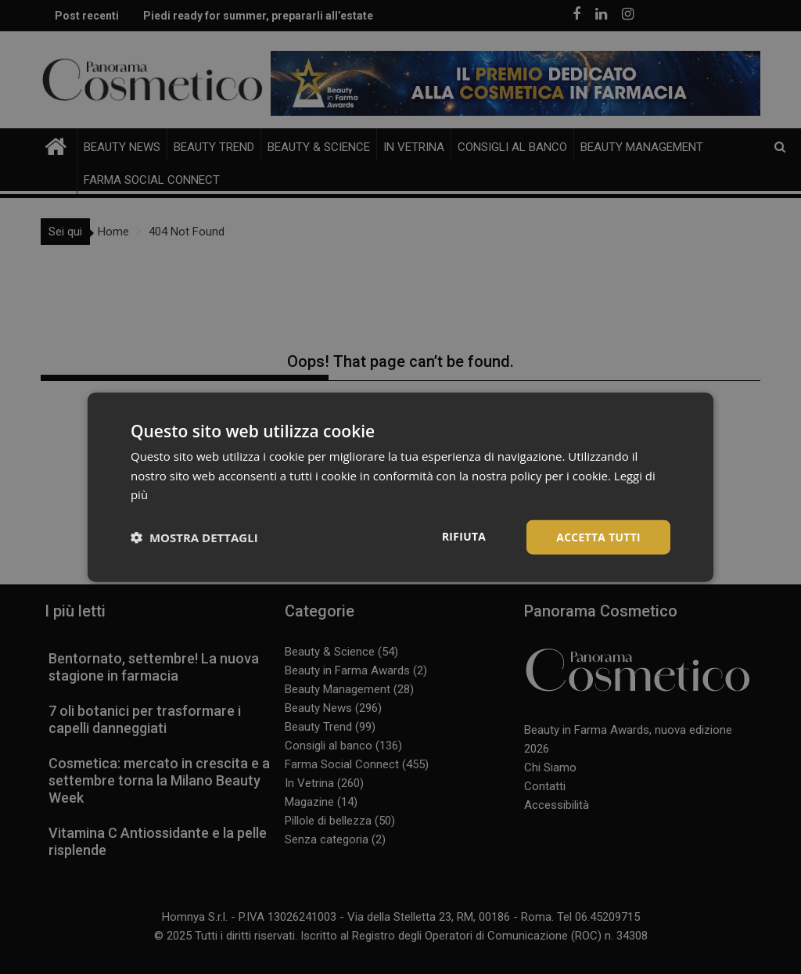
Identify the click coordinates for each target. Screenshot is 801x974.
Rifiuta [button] (462, 535)
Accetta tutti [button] (598, 536)
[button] (194, 537)
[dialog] (400, 487)
